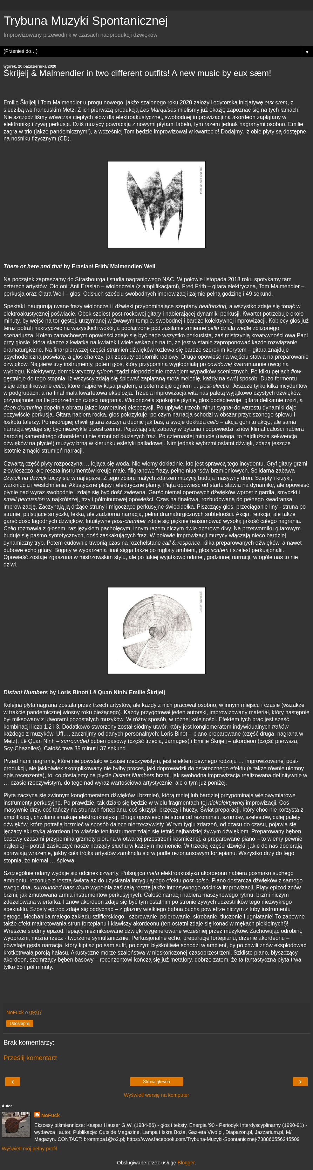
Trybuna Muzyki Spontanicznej (86, 20)
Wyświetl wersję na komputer (156, 1095)
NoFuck (50, 1115)
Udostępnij (20, 1023)
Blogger (186, 1162)
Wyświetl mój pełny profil (29, 1148)
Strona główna (156, 1081)
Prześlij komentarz (30, 1057)
